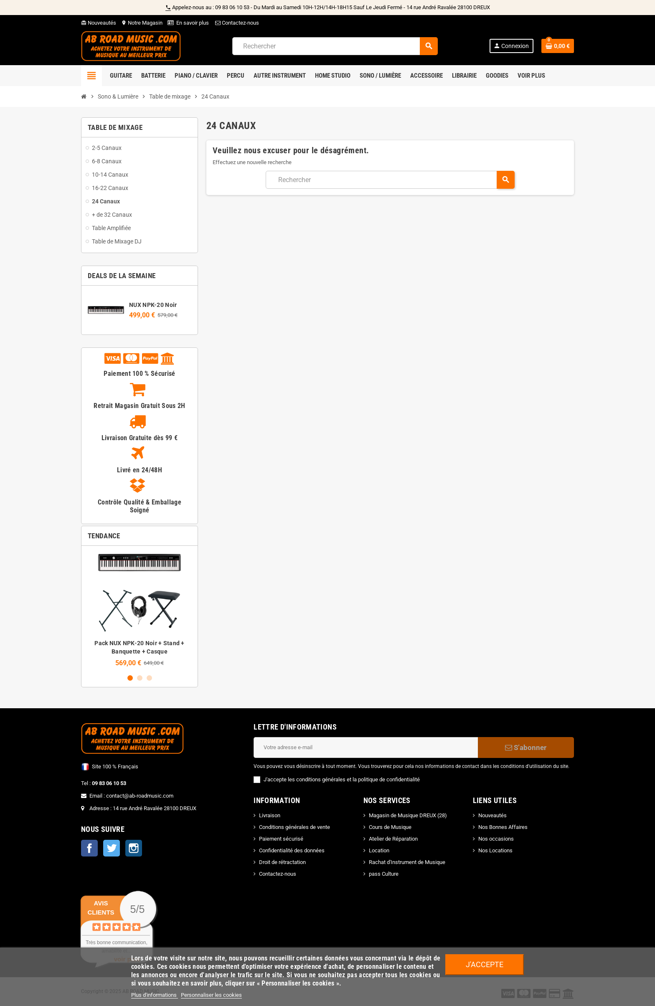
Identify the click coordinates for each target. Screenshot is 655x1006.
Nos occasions (496, 839)
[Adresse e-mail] (366, 747)
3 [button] (149, 678)
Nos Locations (495, 850)
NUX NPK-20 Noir (153, 305)
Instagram (133, 848)
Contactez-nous (236, 23)
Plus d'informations (154, 995)
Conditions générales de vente (294, 827)
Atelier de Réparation (393, 839)
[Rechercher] (334, 46)
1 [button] (130, 678)
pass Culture (384, 874)
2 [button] (139, 678)
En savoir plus (192, 23)
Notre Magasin (141, 23)
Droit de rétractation (282, 862)
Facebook (89, 848)
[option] (139, 609)
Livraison (269, 815)
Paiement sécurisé (281, 839)
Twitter (111, 848)
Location (379, 850)
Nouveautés (98, 23)
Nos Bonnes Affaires (503, 827)
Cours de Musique (390, 827)
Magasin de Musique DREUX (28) (408, 815)
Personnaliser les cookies (211, 995)
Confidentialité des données (292, 850)
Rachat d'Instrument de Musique (407, 862)
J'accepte (484, 964)
